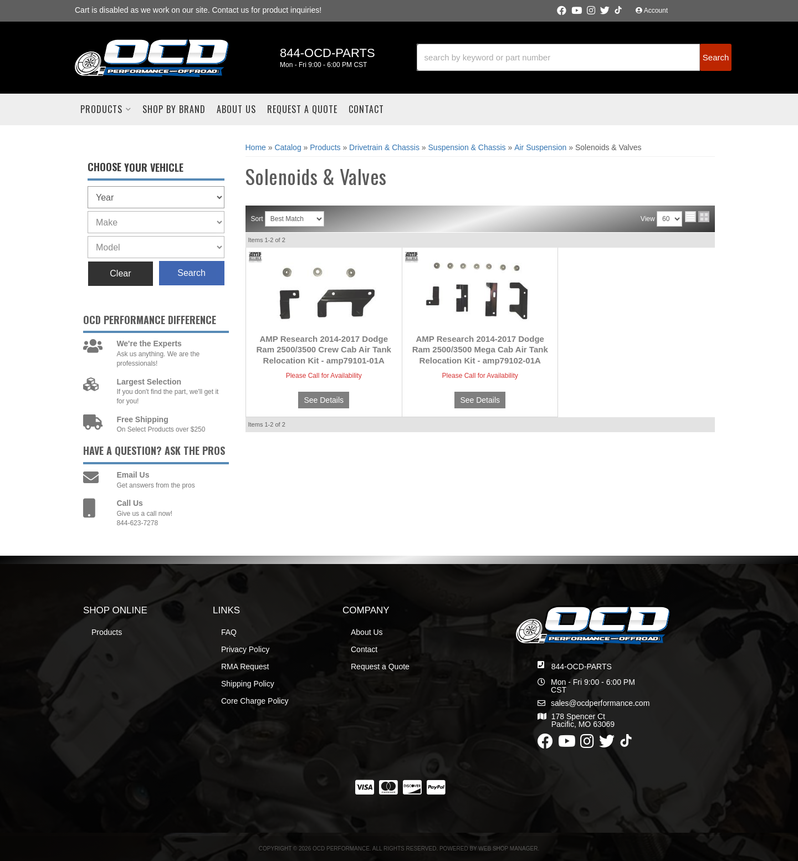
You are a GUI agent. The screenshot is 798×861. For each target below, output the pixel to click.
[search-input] (558, 57)
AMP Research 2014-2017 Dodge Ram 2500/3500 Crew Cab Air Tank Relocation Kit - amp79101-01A (324, 349)
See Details (324, 400)
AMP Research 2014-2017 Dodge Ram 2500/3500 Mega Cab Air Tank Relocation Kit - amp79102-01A (480, 349)
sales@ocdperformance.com (600, 703)
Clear (120, 273)
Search (191, 273)
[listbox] (156, 197)
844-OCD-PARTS (581, 666)
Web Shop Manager (508, 848)
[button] (574, 57)
